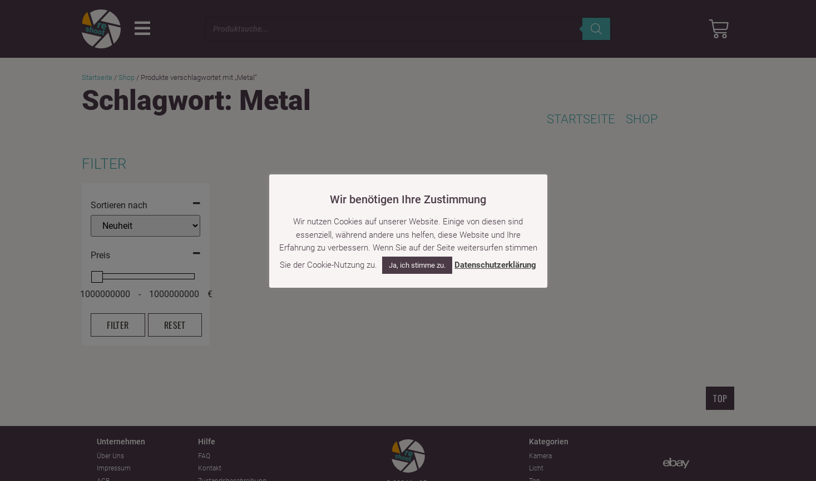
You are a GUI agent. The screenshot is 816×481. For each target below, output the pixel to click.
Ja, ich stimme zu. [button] (417, 265)
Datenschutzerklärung (495, 265)
